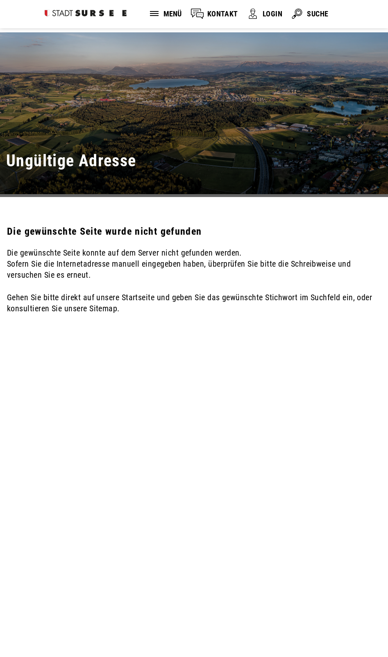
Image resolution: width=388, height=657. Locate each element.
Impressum (128, 618)
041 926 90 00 (31, 574)
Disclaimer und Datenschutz (49, 618)
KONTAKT (222, 13)
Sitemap (27, 629)
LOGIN (272, 13)
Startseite (138, 297)
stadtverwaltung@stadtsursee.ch (62, 584)
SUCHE (317, 13)
